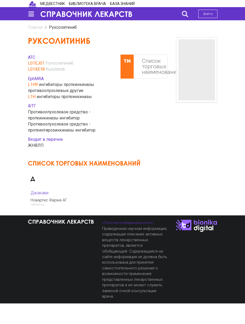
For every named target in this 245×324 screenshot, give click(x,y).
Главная (35, 27)
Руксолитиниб (59, 63)
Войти (208, 14)
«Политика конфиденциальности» (127, 223)
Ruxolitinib (55, 69)
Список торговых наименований (144, 67)
